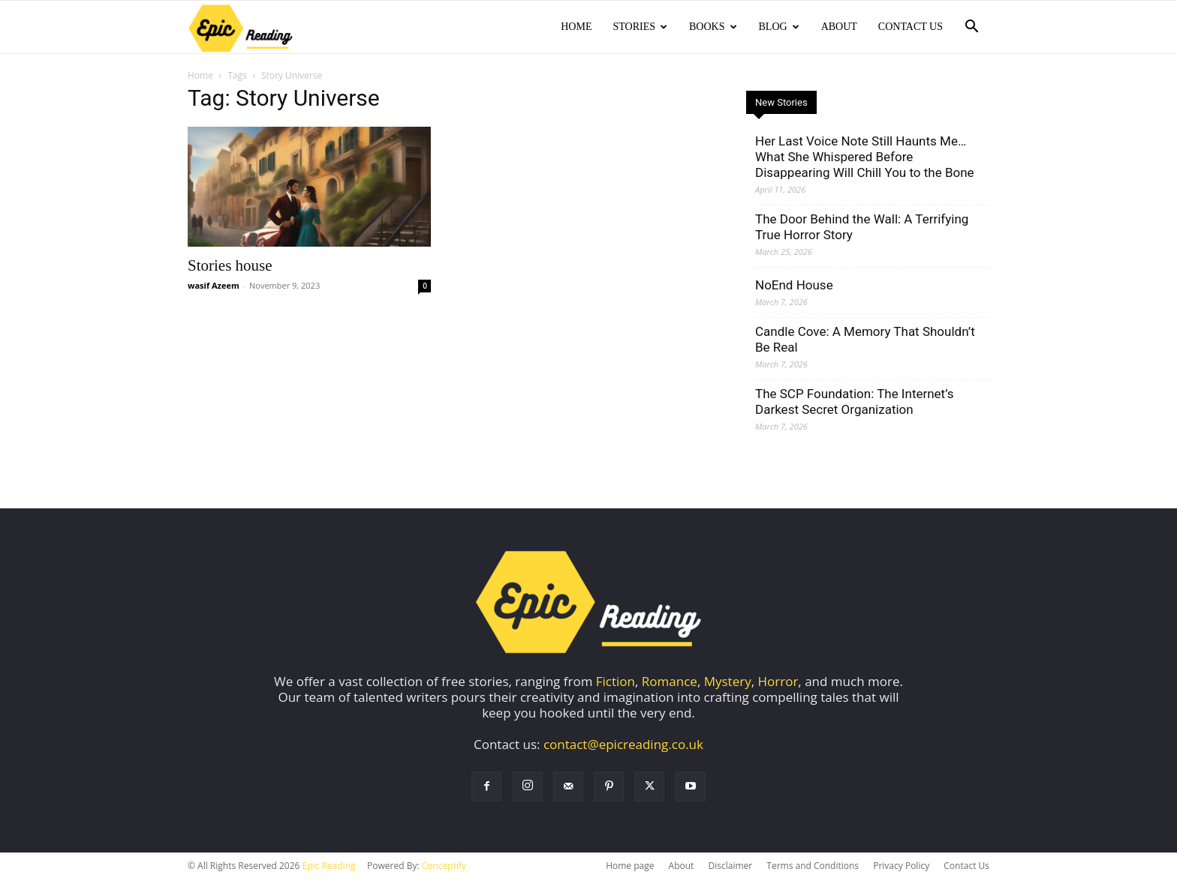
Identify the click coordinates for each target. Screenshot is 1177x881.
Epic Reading (329, 867)
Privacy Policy (901, 867)
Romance (669, 682)
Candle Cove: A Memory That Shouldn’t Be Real (865, 340)
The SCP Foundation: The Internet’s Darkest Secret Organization (854, 403)
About (839, 26)
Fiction (615, 682)
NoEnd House (794, 286)
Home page (630, 867)
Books (712, 26)
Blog (779, 26)
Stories (640, 26)
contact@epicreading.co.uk (623, 745)
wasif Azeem (213, 286)
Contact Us (910, 26)
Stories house (230, 267)
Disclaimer (730, 867)
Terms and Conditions (812, 867)
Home (576, 26)
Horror (778, 682)
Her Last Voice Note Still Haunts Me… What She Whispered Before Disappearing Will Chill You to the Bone (864, 158)
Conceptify (444, 867)
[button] (971, 27)
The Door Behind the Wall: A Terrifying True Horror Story (861, 228)
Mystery (727, 682)
